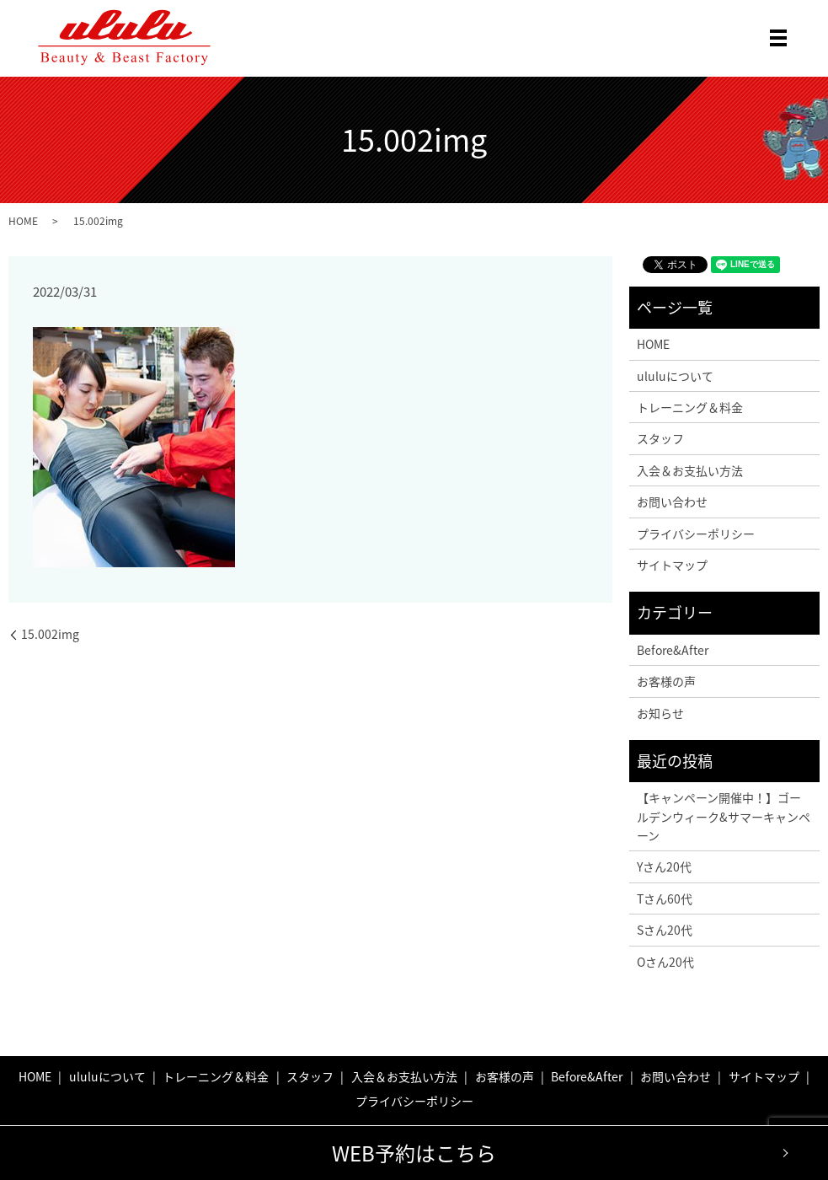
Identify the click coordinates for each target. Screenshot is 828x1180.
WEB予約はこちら (414, 1153)
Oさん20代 (665, 961)
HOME (23, 220)
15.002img (50, 634)
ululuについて (675, 375)
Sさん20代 (664, 929)
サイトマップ (672, 564)
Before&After (672, 649)
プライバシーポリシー (696, 533)
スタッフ (660, 438)
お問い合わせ (672, 501)
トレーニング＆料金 (690, 407)
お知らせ (660, 713)
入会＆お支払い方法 (690, 470)
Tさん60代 (664, 898)
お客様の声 (666, 681)
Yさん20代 (664, 866)
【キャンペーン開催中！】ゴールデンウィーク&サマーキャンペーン (723, 816)
